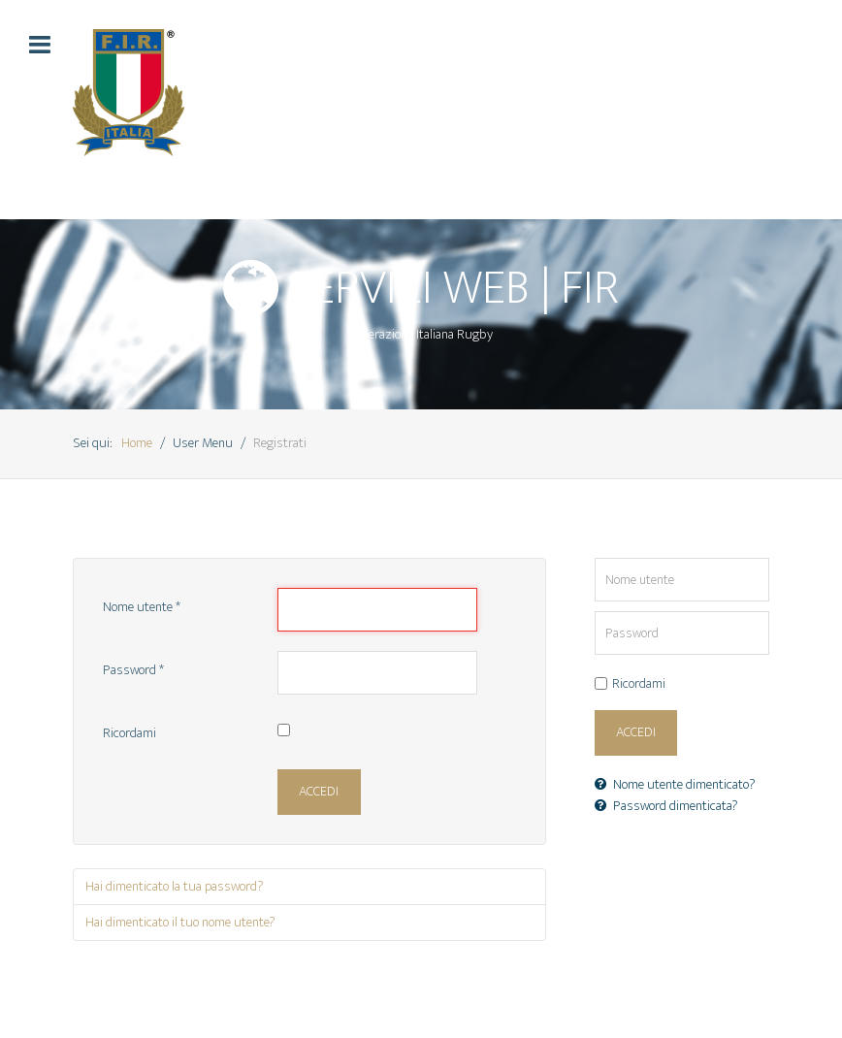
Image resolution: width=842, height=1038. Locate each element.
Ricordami (129, 734)
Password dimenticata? (666, 806)
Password (133, 671)
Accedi (319, 791)
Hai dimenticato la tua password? (174, 886)
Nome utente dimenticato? (675, 784)
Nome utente (141, 608)
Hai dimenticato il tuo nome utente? (180, 922)
